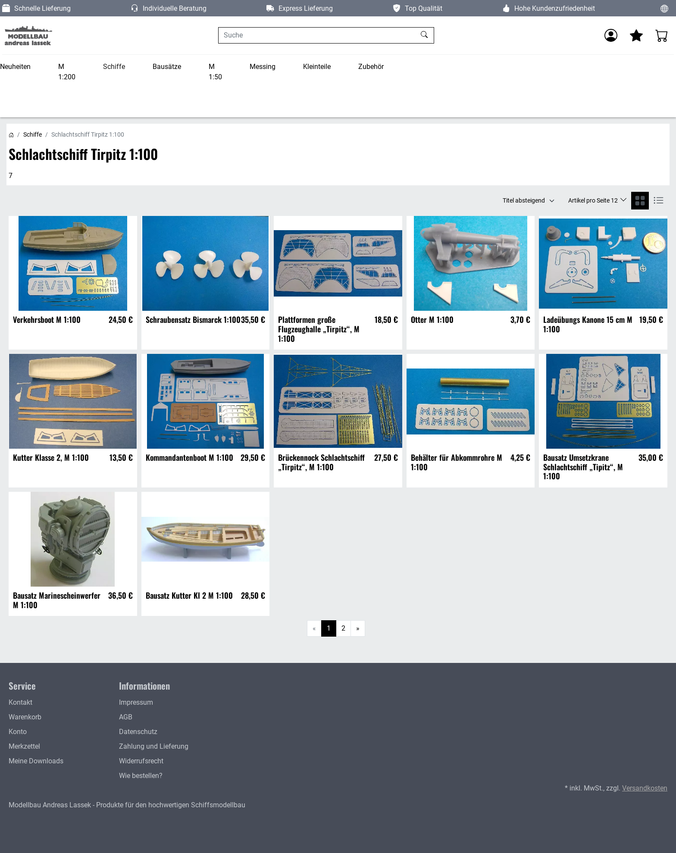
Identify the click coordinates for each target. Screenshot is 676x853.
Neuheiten (15, 66)
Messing (262, 66)
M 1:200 (66, 71)
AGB (125, 717)
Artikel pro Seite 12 (593, 200)
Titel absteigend (524, 200)
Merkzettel (24, 746)
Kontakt (20, 702)
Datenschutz (138, 732)
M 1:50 (215, 71)
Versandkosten (644, 788)
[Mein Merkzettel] (636, 35)
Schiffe (114, 66)
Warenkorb (25, 717)
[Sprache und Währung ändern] (664, 8)
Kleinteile (317, 66)
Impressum (136, 702)
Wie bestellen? (141, 776)
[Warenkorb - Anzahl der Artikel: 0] (662, 35)
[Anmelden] (611, 35)
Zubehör (371, 66)
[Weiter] (358, 628)
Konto (18, 732)
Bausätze (167, 66)
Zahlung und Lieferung (153, 746)
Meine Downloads (36, 761)
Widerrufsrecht (141, 761)
